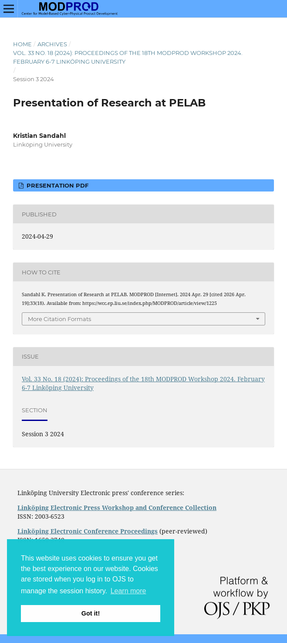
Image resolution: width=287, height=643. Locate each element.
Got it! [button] (90, 613)
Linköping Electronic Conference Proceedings (87, 531)
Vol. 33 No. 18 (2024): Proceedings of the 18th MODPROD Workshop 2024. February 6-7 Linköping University (128, 57)
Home (22, 44)
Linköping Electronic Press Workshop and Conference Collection (116, 507)
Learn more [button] (128, 591)
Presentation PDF (56, 185)
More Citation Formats (59, 318)
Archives (52, 44)
